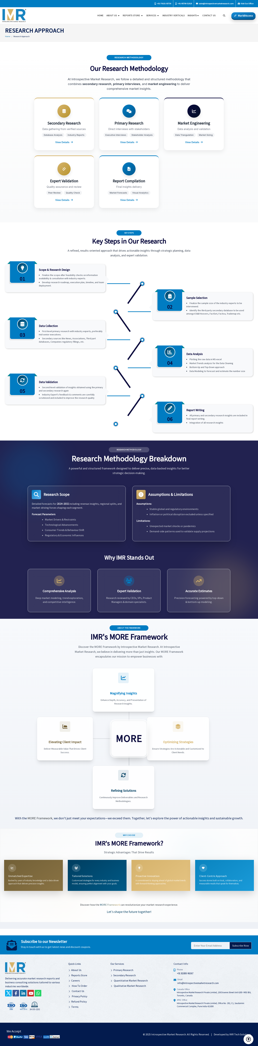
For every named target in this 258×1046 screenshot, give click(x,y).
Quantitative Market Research (129, 980)
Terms (73, 1006)
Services (151, 15)
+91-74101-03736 (163, 3)
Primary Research (121, 969)
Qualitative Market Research (128, 985)
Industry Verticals (172, 15)
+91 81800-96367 (185, 973)
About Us (112, 15)
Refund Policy (77, 1001)
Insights (192, 15)
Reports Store (132, 15)
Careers (74, 980)
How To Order (77, 985)
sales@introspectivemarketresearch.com (215, 3)
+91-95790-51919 (183, 3)
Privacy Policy (77, 996)
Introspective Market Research (168, 1034)
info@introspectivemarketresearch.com (198, 982)
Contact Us (76, 990)
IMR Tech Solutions (240, 1034)
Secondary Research (123, 975)
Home (99, 15)
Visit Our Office (245, 3)
